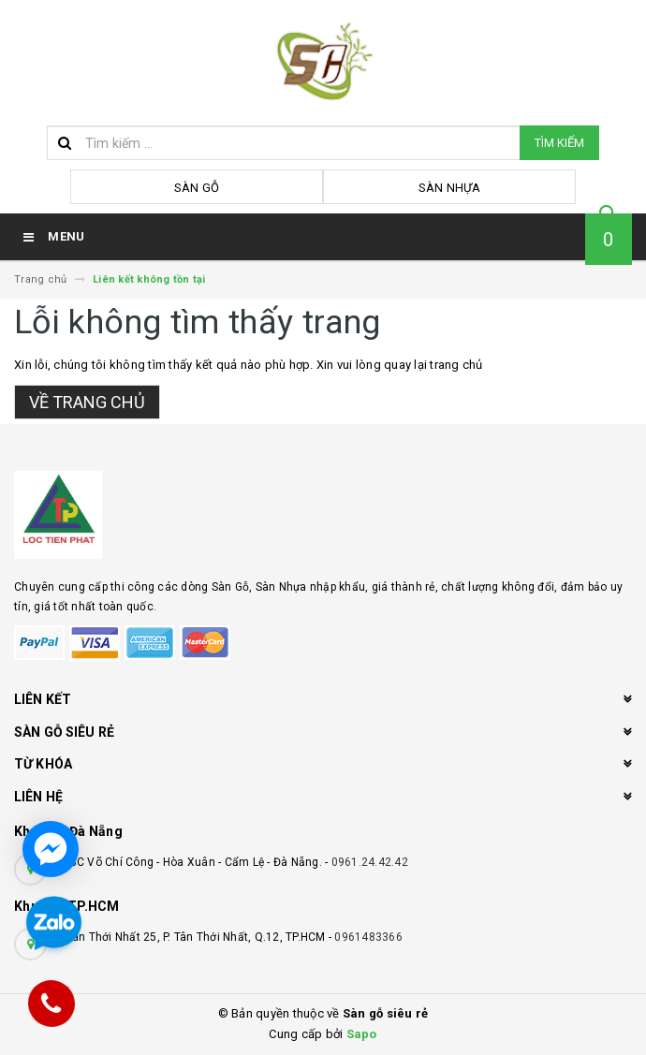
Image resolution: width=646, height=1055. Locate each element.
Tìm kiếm (559, 143)
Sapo (361, 1034)
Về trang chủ (87, 402)
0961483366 (368, 937)
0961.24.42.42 (369, 862)
